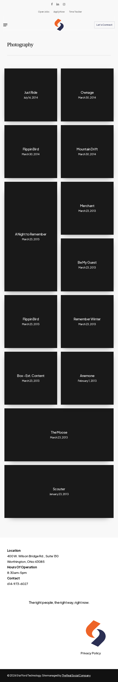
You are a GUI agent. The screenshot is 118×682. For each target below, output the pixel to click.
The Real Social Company (76, 675)
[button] (5, 25)
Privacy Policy (91, 653)
